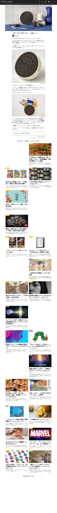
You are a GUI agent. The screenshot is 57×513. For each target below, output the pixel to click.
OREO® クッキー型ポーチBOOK (21, 133)
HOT (31, 137)
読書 (39, 137)
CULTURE (30, 259)
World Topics (42, 137)
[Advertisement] (28, 497)
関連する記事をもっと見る (28, 476)
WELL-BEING (31, 379)
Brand (33, 137)
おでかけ (37, 137)
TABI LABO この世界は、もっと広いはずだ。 (28, 141)
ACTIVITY (7, 168)
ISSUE (7, 405)
